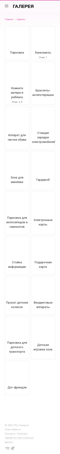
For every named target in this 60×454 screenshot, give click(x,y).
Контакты (10, 433)
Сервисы (21, 19)
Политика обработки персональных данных (19, 437)
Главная (9, 19)
